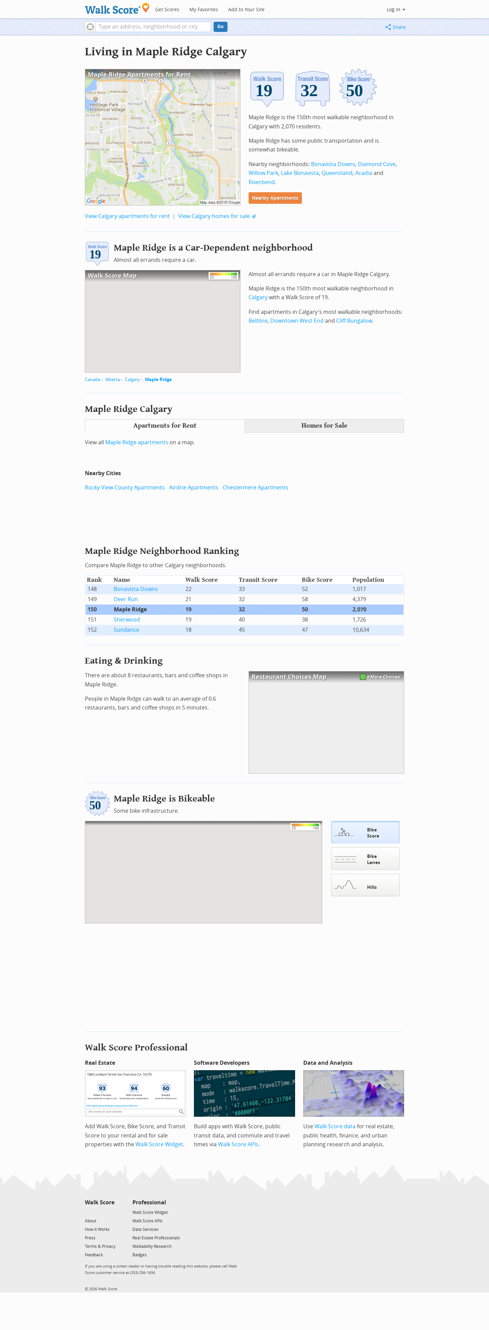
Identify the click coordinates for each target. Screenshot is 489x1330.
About (90, 1221)
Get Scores (167, 10)
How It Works (97, 1229)
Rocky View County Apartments (125, 487)
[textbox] (153, 26)
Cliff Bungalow (354, 321)
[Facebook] (99, 1212)
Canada (92, 379)
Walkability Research (151, 1246)
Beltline (258, 321)
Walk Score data (335, 1126)
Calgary (132, 379)
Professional (149, 1202)
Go (220, 27)
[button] (90, 26)
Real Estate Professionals (156, 1238)
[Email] (110, 1212)
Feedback (94, 1255)
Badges (139, 1255)
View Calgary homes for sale (214, 216)
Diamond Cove (377, 164)
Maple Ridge (158, 379)
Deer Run (126, 599)
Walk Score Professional (136, 1047)
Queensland (337, 173)
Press (90, 1238)
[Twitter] (89, 1212)
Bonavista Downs (333, 164)
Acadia (363, 173)
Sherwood (127, 619)
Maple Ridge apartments (136, 442)
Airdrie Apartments (193, 487)
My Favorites (203, 10)
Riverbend (262, 182)
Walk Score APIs (238, 1144)
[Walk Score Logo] (117, 8)
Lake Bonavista (300, 173)
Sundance (126, 630)
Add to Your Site (246, 10)
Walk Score (99, 1202)
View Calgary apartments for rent (127, 216)
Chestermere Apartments (255, 487)
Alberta (112, 379)
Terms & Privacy (100, 1246)
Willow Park (263, 173)
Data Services (145, 1229)
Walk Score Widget (159, 1144)
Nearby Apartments (275, 198)
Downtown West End (297, 321)
